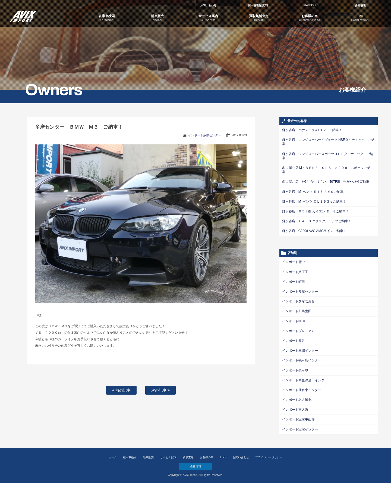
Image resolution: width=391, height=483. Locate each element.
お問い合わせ (208, 5)
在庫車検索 (130, 455)
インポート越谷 (293, 340)
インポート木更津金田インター (305, 379)
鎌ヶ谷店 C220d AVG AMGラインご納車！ (314, 230)
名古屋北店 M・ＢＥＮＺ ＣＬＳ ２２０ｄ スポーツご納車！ (326, 170)
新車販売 (148, 455)
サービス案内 (168, 455)
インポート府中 (293, 261)
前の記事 (121, 390)
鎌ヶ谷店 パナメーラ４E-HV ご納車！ (312, 130)
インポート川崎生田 (296, 310)
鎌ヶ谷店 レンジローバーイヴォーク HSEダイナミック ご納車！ (328, 142)
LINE (223, 455)
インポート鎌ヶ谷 (295, 369)
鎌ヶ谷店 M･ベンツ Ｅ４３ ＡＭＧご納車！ (314, 191)
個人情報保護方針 (259, 5)
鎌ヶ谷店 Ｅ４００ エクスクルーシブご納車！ (316, 220)
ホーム (113, 455)
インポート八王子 (295, 271)
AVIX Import (43, 13)
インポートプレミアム (298, 330)
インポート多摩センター (204, 135)
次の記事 (160, 390)
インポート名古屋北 (296, 398)
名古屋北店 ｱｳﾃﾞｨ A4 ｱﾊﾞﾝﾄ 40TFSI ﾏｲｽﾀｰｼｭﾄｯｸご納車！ (327, 181)
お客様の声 (206, 455)
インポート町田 (293, 281)
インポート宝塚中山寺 (298, 418)
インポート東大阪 (295, 408)
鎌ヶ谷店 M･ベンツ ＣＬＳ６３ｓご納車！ (314, 201)
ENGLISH (310, 5)
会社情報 (360, 5)
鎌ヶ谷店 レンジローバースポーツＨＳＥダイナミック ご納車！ (327, 156)
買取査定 (188, 455)
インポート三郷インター (300, 349)
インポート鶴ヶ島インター (301, 359)
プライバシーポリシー (268, 455)
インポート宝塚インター (300, 428)
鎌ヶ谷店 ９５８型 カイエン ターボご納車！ (315, 211)
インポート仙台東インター (301, 389)
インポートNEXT (294, 320)
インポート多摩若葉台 (298, 300)
